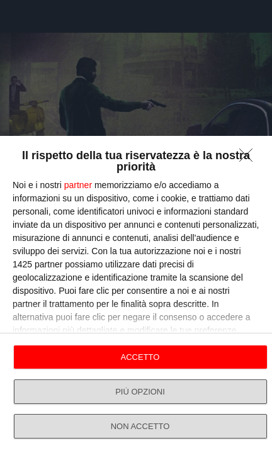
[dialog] (136, 294)
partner (78, 185)
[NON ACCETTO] (249, 158)
